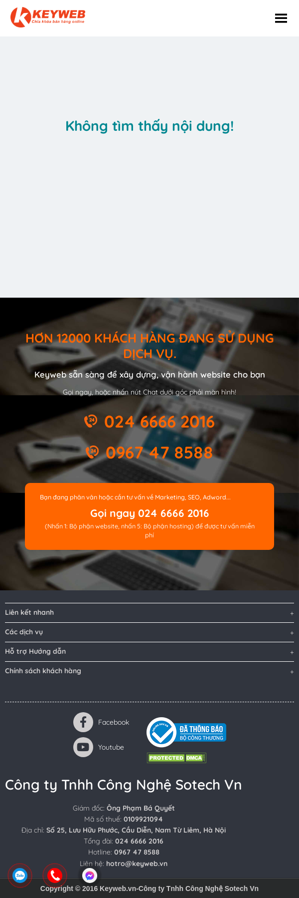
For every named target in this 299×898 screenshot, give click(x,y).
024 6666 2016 (159, 421)
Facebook (101, 722)
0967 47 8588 (159, 452)
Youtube (99, 747)
